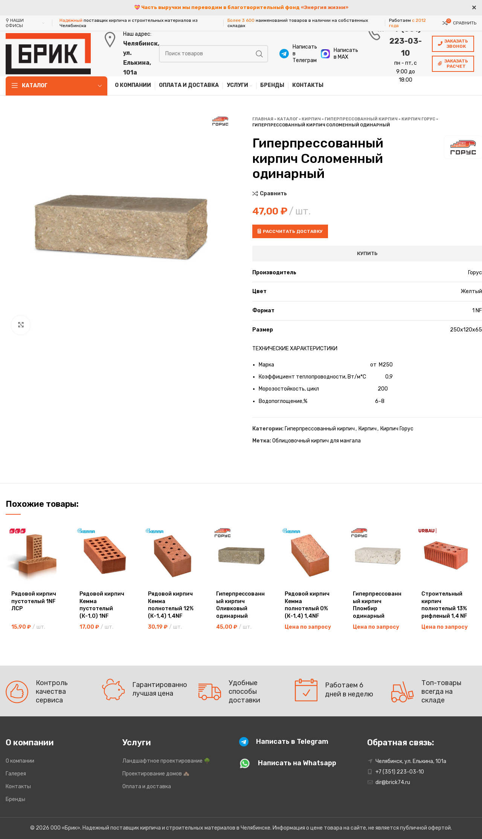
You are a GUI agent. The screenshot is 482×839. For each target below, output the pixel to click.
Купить (367, 253)
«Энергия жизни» (324, 7)
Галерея (16, 774)
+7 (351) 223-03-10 (405, 41)
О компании (20, 761)
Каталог (287, 119)
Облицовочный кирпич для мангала (316, 441)
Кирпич (311, 119)
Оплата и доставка (146, 786)
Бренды (15, 799)
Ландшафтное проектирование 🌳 (166, 761)
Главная (262, 119)
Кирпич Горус (418, 119)
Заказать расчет (453, 63)
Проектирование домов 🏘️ (155, 774)
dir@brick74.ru (392, 782)
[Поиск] (213, 53)
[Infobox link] (296, 54)
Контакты (18, 786)
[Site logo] (48, 53)
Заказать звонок (453, 43)
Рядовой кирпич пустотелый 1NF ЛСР (33, 601)
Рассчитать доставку (290, 231)
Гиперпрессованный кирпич (361, 119)
